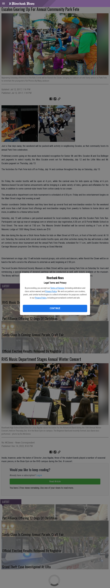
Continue (55, 308)
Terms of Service (57, 288)
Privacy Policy (51, 291)
